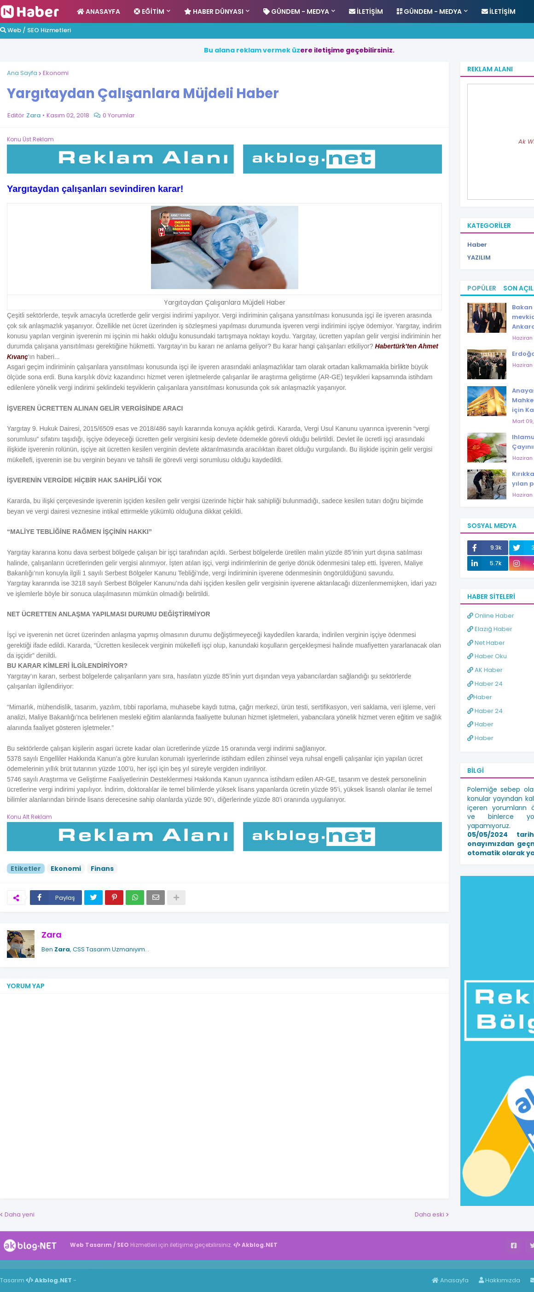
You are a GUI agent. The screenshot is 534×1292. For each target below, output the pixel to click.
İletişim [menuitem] (366, 11)
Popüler (481, 288)
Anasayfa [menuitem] (98, 11)
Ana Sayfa (22, 73)
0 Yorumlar (119, 115)
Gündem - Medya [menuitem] (296, 11)
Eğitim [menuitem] (149, 11)
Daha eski (429, 1214)
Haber (50, 1264)
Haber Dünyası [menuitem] (214, 11)
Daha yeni (20, 1214)
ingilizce (95, 1264)
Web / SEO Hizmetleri (35, 30)
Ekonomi (56, 73)
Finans (102, 868)
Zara (51, 934)
